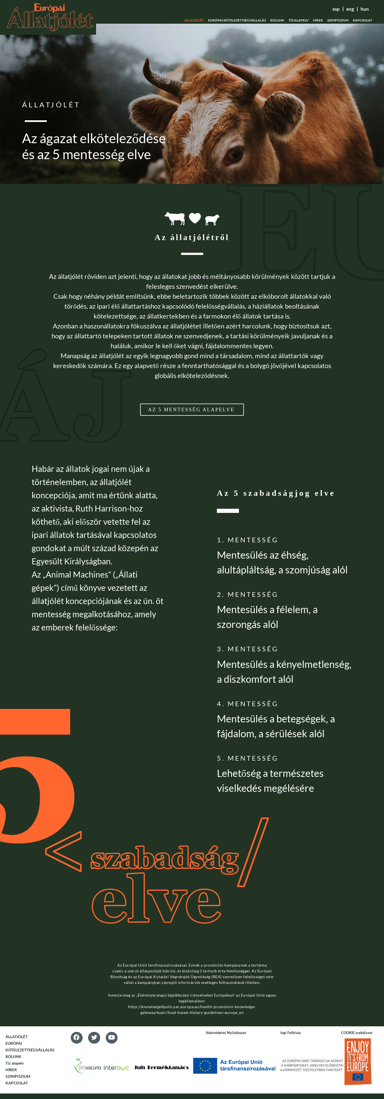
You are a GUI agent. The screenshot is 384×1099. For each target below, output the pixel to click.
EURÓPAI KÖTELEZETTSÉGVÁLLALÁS (237, 20)
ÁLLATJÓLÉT (194, 20)
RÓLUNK (277, 20)
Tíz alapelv (298, 20)
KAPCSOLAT (362, 20)
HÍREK (318, 20)
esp (325, 9)
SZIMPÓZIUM (337, 20)
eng (343, 9)
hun (362, 9)
